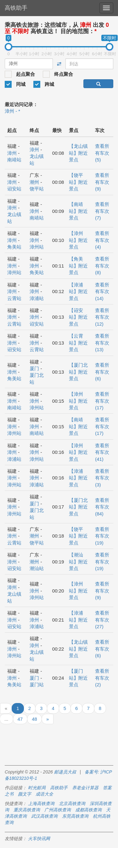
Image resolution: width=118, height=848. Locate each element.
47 (20, 719)
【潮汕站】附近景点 (78, 561)
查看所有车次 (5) (102, 152)
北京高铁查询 (72, 803)
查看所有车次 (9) (102, 181)
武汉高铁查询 (44, 816)
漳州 (12, 153)
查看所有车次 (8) (102, 265)
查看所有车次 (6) (102, 371)
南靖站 (14, 159)
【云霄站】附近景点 (78, 342)
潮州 (34, 182)
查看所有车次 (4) (102, 240)
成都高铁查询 (88, 809)
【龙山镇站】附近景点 (78, 152)
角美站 (14, 247)
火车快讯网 (39, 838)
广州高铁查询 (57, 809)
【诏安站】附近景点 (78, 317)
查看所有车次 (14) (102, 291)
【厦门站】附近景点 (78, 677)
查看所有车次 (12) (102, 317)
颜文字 (24, 794)
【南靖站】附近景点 (78, 210)
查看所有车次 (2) (102, 677)
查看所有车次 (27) (102, 619)
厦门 (34, 368)
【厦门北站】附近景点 (78, 371)
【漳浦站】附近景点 (78, 291)
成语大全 (44, 794)
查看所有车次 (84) (102, 506)
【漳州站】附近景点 (78, 240)
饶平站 (37, 188)
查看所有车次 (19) (102, 535)
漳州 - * (12, 111)
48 (34, 719)
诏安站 (14, 188)
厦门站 (37, 684)
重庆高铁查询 (27, 809)
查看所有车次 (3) (102, 477)
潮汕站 (37, 568)
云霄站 (14, 298)
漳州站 (37, 247)
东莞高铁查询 (75, 816)
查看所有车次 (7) (102, 210)
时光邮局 (37, 787)
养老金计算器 (85, 787)
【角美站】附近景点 (78, 265)
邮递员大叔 (65, 771)
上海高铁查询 (41, 803)
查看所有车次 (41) (102, 452)
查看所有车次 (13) (102, 342)
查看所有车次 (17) (102, 400)
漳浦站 (37, 298)
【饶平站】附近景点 (78, 181)
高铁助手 (16, 8)
